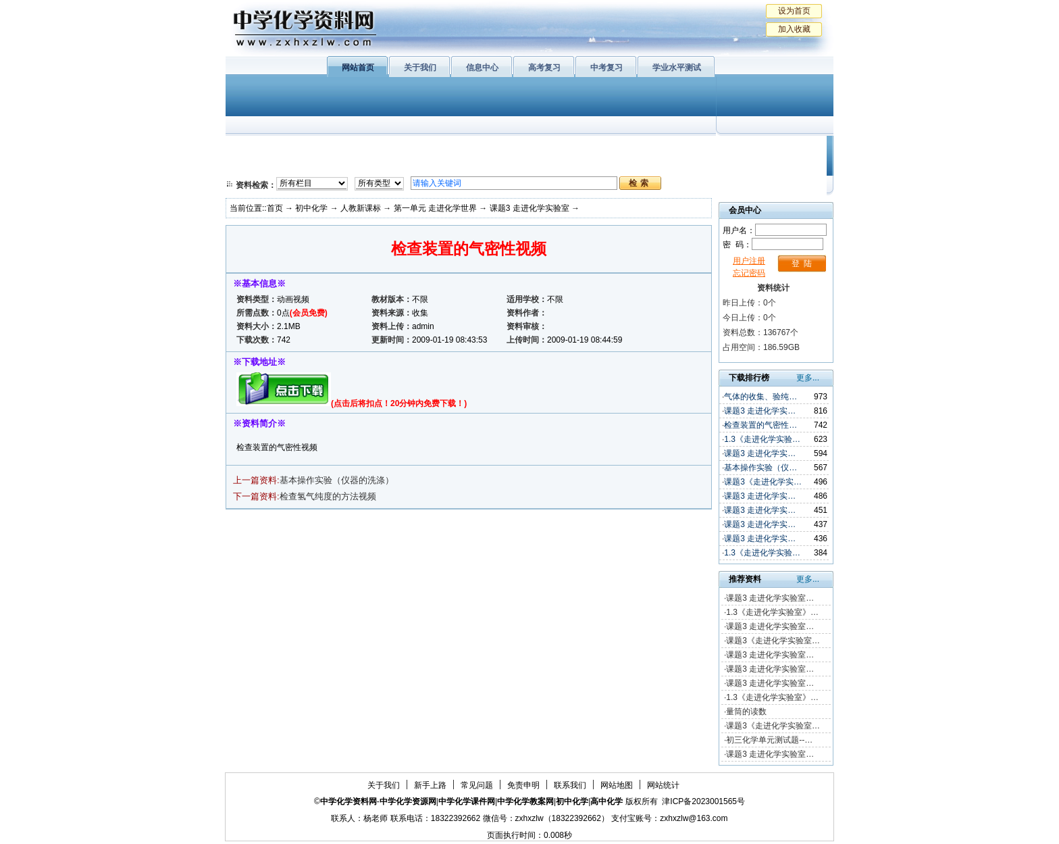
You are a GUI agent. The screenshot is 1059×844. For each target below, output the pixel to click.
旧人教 (558, 165)
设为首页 (794, 11)
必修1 (252, 148)
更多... (807, 377)
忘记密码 (749, 273)
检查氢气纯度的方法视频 (328, 496)
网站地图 (616, 785)
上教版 (558, 148)
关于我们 (420, 67)
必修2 (252, 165)
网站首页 (358, 67)
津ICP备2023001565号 (703, 801)
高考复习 (544, 67)
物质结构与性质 (400, 148)
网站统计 (663, 785)
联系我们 (570, 785)
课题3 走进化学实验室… (770, 598)
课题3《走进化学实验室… (773, 640)
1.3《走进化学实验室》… (772, 612)
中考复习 (606, 67)
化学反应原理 (400, 165)
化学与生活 (317, 148)
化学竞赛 (771, 165)
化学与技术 (317, 165)
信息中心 (482, 67)
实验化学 (487, 165)
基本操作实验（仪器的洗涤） (337, 480)
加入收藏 (794, 29)
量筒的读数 (746, 711)
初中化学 (704, 148)
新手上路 (430, 785)
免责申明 (523, 785)
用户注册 (749, 261)
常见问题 (477, 785)
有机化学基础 (487, 148)
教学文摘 (771, 148)
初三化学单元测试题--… (769, 740)
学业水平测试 (676, 67)
